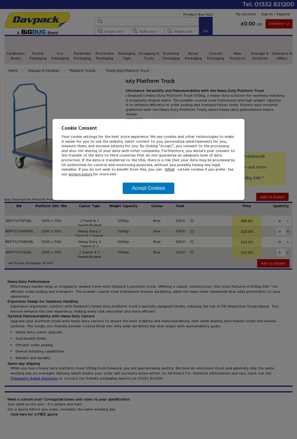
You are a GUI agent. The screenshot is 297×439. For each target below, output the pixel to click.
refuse (170, 169)
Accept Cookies (148, 188)
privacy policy (81, 174)
